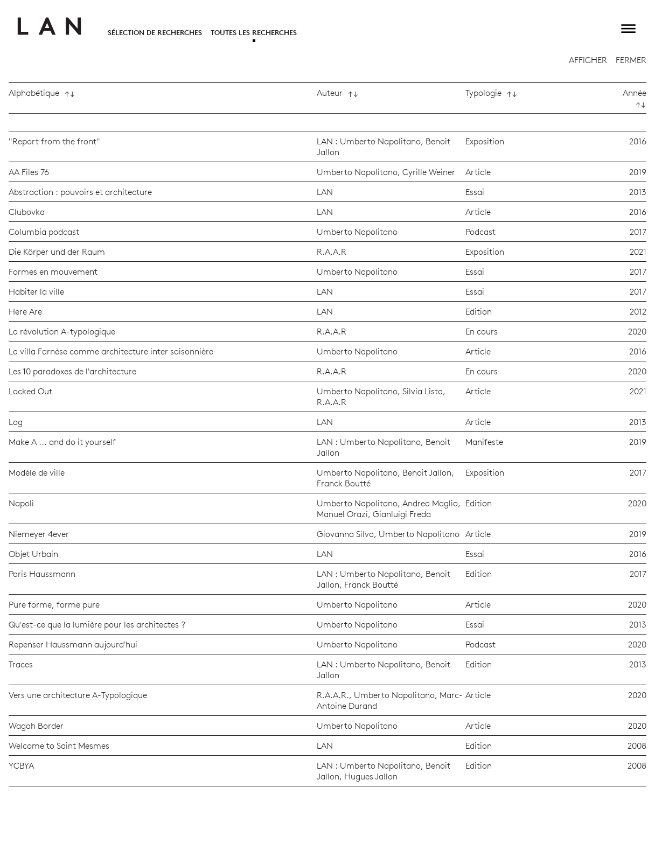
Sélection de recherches (155, 32)
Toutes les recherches (254, 32)
